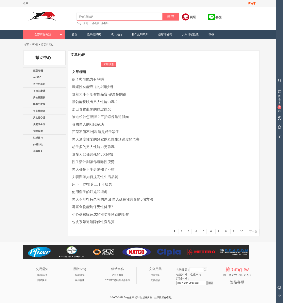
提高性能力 (48, 44)
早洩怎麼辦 (39, 90)
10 (241, 231)
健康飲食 (38, 151)
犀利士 (86, 23)
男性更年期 (39, 84)
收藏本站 (195, 274)
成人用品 (116, 34)
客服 (218, 17)
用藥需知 (155, 275)
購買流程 (42, 275)
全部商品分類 (48, 34)
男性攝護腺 (39, 97)
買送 (193, 17)
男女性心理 (39, 117)
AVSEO (37, 77)
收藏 (25, 3)
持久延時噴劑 (140, 34)
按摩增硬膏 (165, 34)
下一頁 (253, 231)
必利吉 (95, 23)
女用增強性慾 (190, 34)
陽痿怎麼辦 (39, 104)
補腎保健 (38, 131)
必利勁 (104, 23)
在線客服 (80, 280)
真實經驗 (155, 280)
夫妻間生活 (39, 124)
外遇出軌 (38, 144)
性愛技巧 (38, 137)
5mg (79, 23)
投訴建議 (80, 275)
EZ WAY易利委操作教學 (117, 280)
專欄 (211, 34)
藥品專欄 (38, 70)
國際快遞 (42, 280)
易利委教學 (118, 275)
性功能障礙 (94, 34)
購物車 (252, 3)
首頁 (74, 34)
